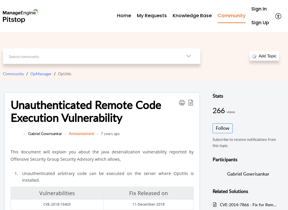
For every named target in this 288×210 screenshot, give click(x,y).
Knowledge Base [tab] (192, 15)
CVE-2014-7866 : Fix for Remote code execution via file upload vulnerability (249, 204)
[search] (90, 56)
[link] (15, 136)
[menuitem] (260, 9)
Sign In (259, 9)
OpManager (41, 73)
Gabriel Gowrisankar (44, 133)
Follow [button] (222, 128)
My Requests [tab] (152, 15)
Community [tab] (231, 15)
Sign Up (260, 22)
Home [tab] (124, 15)
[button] (278, 16)
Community (13, 73)
